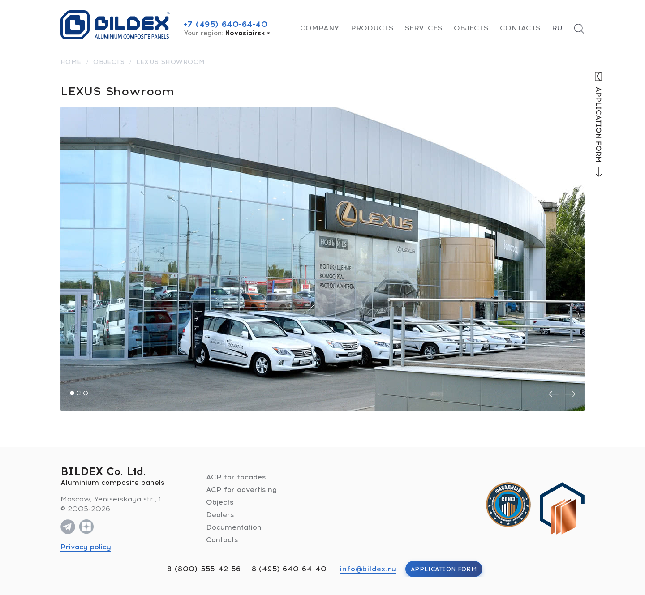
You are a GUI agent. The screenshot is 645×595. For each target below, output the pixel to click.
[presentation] (554, 394)
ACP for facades (236, 477)
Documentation (234, 527)
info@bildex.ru (368, 569)
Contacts (520, 28)
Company (319, 28)
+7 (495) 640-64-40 (226, 24)
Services (423, 28)
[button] (72, 393)
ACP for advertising (241, 489)
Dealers (220, 514)
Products (372, 28)
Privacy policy (85, 547)
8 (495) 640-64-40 (289, 569)
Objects (471, 28)
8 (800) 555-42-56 (204, 569)
